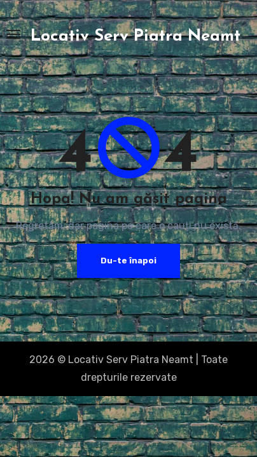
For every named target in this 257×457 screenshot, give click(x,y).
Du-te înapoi (128, 260)
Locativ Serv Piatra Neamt (135, 36)
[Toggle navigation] (13, 34)
